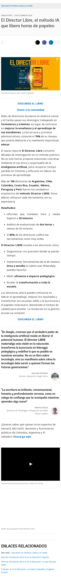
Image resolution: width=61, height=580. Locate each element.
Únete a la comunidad (30, 109)
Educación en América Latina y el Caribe (16, 6)
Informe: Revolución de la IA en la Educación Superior (25, 557)
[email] (3, 42)
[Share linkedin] (51, 42)
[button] (30, 464)
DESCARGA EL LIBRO (30, 103)
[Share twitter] (38, 42)
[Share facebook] (44, 42)
